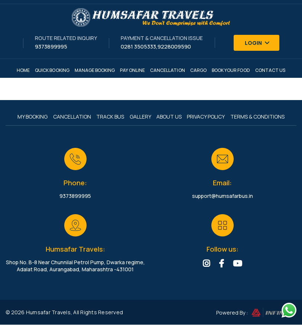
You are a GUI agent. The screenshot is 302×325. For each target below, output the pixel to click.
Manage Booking (95, 70)
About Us (169, 116)
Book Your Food (231, 70)
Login (257, 42)
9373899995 (51, 46)
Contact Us (270, 70)
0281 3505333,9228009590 (156, 46)
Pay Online (132, 70)
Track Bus (110, 116)
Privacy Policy (207, 116)
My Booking (31, 116)
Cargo (198, 70)
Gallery (140, 116)
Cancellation (167, 70)
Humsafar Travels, (49, 312)
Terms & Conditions (259, 116)
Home (23, 70)
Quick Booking (52, 70)
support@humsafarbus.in (222, 196)
